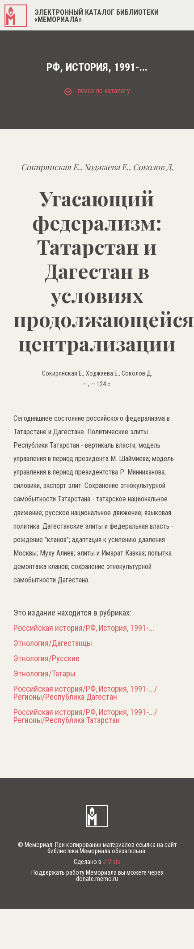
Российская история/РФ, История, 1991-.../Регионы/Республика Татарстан (85, 716)
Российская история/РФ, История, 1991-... (83, 628)
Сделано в (97, 862)
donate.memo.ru (97, 879)
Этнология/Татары (44, 674)
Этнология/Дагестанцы (52, 643)
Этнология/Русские (46, 658)
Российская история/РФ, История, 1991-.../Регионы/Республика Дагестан (85, 693)
